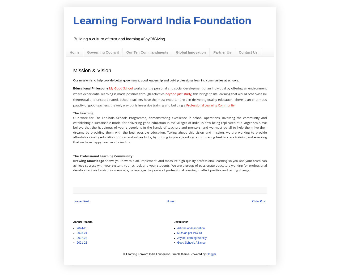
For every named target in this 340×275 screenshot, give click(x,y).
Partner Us (222, 52)
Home (75, 52)
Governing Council (103, 52)
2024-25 (82, 228)
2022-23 (82, 238)
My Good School (121, 88)
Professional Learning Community (210, 105)
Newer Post (81, 201)
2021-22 (82, 242)
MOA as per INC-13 (189, 233)
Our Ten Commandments (147, 52)
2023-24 (82, 233)
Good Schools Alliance (191, 242)
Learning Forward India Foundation (162, 21)
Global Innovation (191, 52)
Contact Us (248, 52)
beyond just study (178, 94)
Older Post (259, 201)
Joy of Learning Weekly (192, 238)
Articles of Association (191, 228)
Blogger (211, 254)
